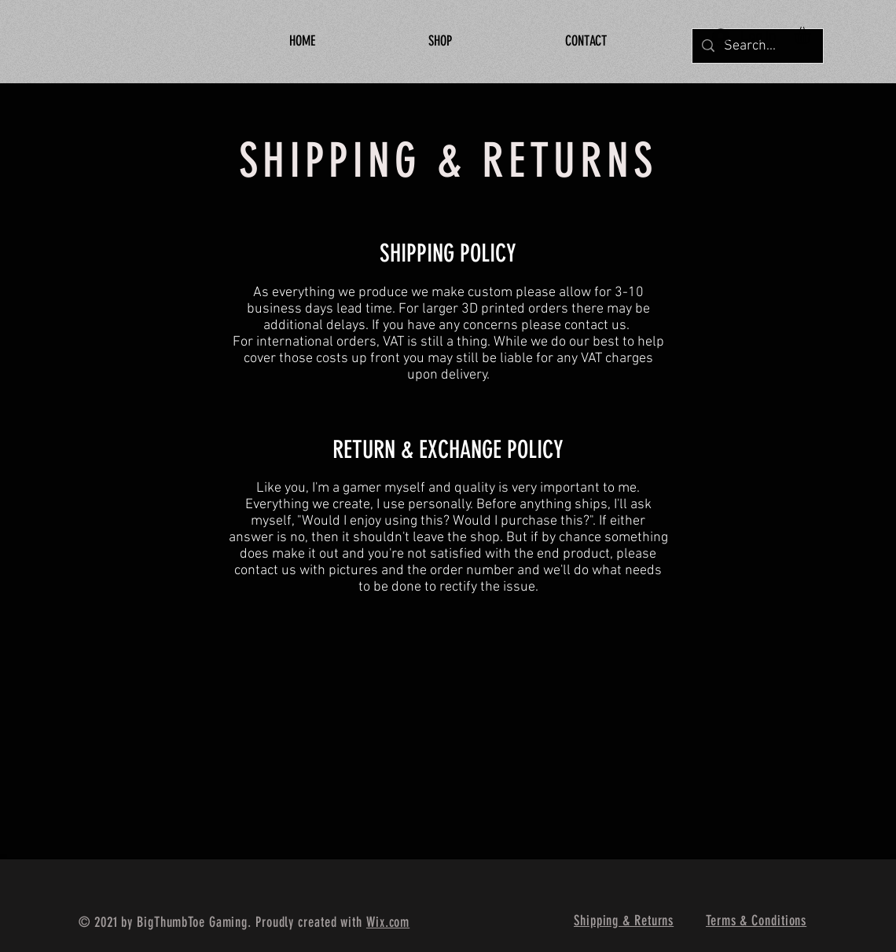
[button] (812, 35)
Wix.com (387, 922)
